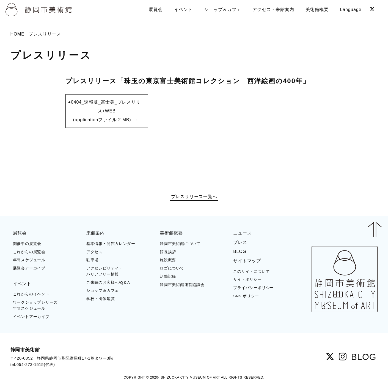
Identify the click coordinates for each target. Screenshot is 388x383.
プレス (240, 242)
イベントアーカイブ (31, 317)
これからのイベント (31, 294)
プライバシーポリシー (253, 288)
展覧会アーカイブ (29, 268)
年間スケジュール (29, 260)
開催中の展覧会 (27, 244)
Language (351, 9)
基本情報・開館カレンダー (110, 244)
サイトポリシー (247, 279)
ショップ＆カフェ (102, 290)
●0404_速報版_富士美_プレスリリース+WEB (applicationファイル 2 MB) (106, 111)
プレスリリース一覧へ (194, 197)
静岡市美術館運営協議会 (182, 285)
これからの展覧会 (29, 252)
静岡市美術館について (180, 244)
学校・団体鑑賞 (100, 299)
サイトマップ (247, 260)
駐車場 (92, 260)
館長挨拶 (168, 252)
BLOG (239, 251)
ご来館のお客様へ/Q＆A (108, 282)
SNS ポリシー (246, 296)
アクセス (94, 252)
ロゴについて (172, 268)
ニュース (242, 233)
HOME (17, 34)
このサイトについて (251, 271)
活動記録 (168, 276)
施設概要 (168, 260)
